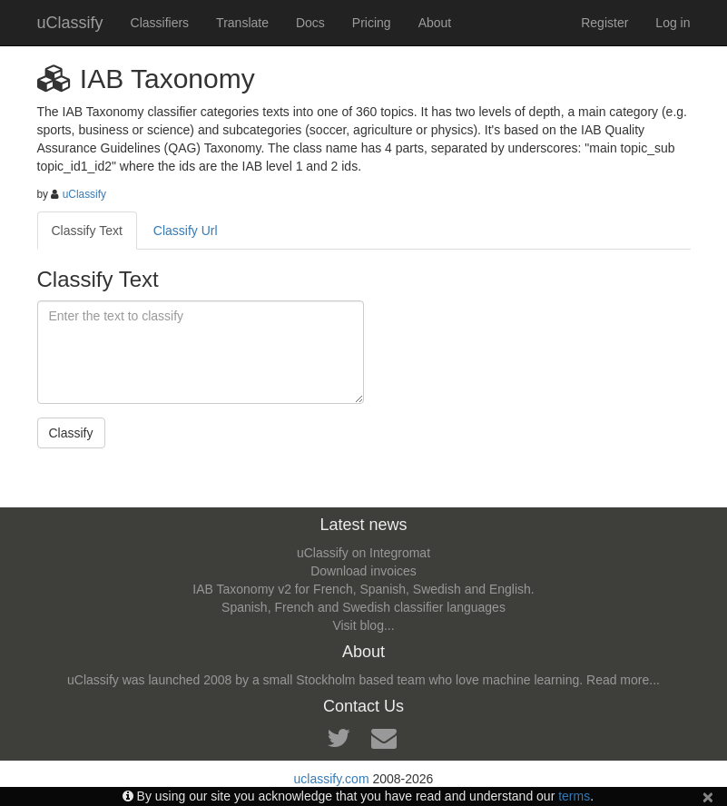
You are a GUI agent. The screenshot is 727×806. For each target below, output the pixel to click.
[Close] (707, 796)
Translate (242, 22)
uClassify (70, 23)
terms (574, 796)
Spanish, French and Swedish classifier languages (363, 607)
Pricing (371, 22)
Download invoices (363, 571)
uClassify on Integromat (363, 553)
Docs (310, 22)
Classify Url (185, 230)
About (435, 22)
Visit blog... (363, 625)
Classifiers (160, 22)
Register (604, 22)
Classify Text (87, 230)
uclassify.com (331, 779)
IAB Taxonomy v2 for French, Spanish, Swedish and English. (363, 589)
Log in (672, 22)
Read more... (623, 680)
